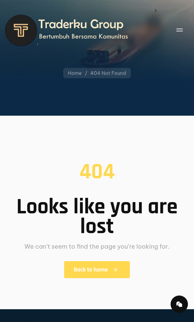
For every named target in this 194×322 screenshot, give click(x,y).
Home (75, 73)
